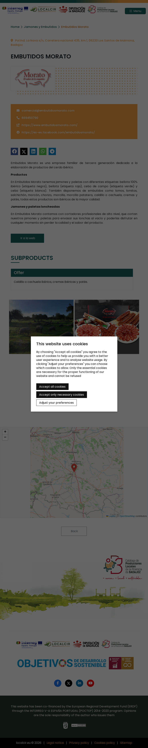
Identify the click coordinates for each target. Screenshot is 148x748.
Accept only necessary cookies (61, 395)
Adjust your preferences (56, 403)
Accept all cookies (52, 387)
